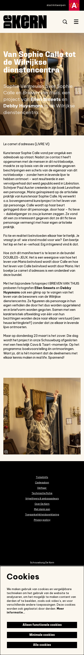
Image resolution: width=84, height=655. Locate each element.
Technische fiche (42, 493)
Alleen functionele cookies (42, 625)
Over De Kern (42, 503)
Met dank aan (42, 509)
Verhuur (42, 487)
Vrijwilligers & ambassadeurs (42, 498)
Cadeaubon (42, 482)
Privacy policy (42, 519)
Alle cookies (42, 645)
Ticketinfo (42, 477)
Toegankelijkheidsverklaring (42, 514)
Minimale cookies (42, 635)
